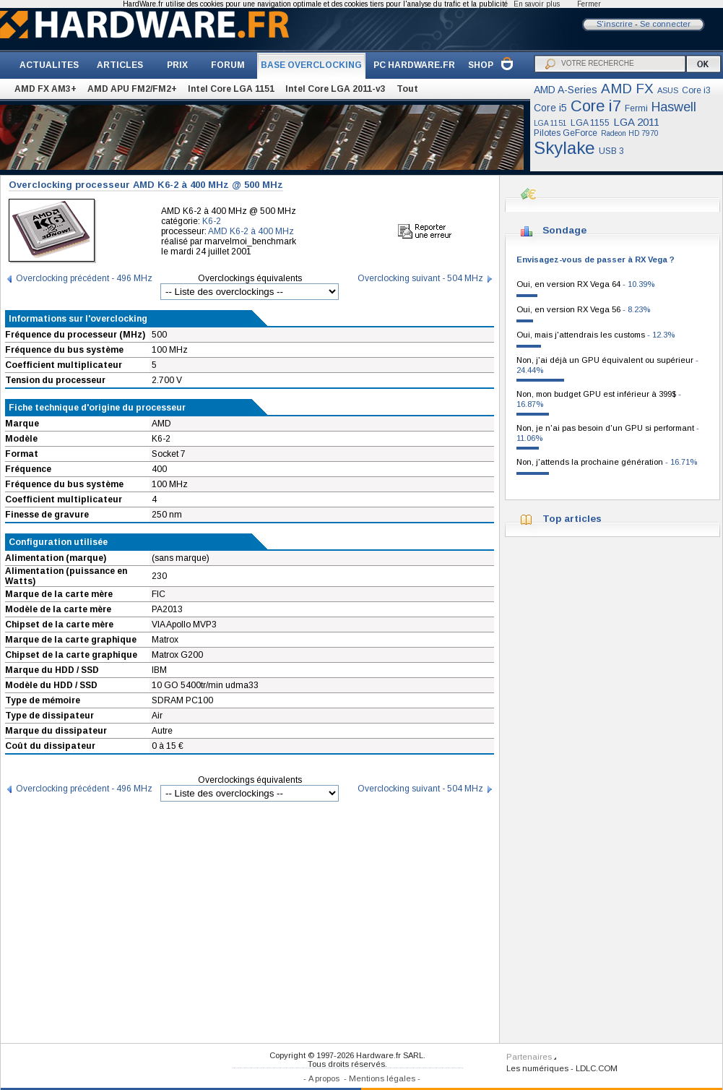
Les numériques (537, 1068)
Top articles (572, 518)
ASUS (667, 90)
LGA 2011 (636, 122)
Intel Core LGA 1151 (231, 89)
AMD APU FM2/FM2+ (132, 89)
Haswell (673, 107)
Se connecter (665, 24)
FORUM (228, 65)
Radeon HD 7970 (630, 133)
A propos (323, 1078)
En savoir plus (537, 4)
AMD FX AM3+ (45, 89)
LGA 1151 (550, 123)
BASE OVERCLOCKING (311, 65)
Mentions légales (382, 1078)
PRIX (177, 65)
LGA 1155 (590, 123)
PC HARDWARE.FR (414, 65)
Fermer (589, 4)
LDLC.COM (597, 1068)
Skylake (564, 148)
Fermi (636, 108)
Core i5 (550, 107)
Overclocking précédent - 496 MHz (84, 278)
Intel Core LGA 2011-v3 (335, 89)
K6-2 (211, 221)
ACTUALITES (49, 65)
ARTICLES (120, 65)
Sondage (564, 230)
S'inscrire (615, 24)
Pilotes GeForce (565, 133)
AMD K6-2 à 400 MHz (251, 231)
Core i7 (596, 106)
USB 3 (611, 151)
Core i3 (696, 90)
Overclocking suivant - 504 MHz (420, 278)
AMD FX (627, 88)
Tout (407, 89)
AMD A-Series (565, 89)
